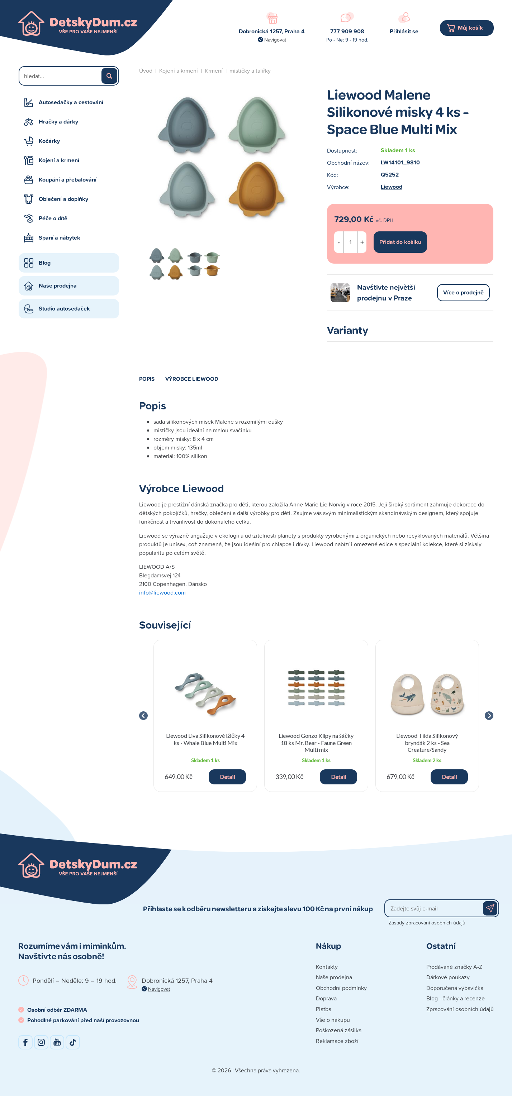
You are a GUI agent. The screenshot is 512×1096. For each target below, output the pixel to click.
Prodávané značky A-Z (454, 967)
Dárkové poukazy (448, 977)
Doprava (326, 998)
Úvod (145, 70)
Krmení (214, 70)
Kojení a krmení (59, 160)
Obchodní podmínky (341, 988)
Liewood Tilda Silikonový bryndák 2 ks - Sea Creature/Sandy (427, 742)
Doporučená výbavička (454, 988)
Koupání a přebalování (67, 180)
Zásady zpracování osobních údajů (427, 922)
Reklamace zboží (337, 1041)
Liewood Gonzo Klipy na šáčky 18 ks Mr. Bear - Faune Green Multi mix (316, 742)
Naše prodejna (58, 286)
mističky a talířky (250, 70)
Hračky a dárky (58, 121)
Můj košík (470, 28)
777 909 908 (347, 31)
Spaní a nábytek (59, 238)
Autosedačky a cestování (71, 102)
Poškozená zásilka (338, 1030)
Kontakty (327, 967)
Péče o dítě (53, 218)
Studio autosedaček (64, 308)
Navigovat (275, 39)
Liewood (391, 187)
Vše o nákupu (333, 1020)
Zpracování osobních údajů (460, 1009)
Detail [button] (227, 776)
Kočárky (49, 141)
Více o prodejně (463, 292)
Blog (45, 263)
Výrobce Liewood (191, 378)
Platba (323, 1009)
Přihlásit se (404, 31)
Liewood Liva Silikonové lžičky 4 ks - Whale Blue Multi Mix (205, 739)
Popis (147, 378)
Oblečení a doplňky (63, 199)
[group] (205, 715)
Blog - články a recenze (455, 998)
